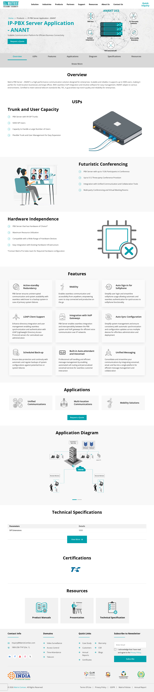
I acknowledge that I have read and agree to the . (129, 651)
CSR (100, 648)
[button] (74, 499)
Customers (86, 648)
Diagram (93, 56)
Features (52, 56)
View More (75, 539)
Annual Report (140, 687)
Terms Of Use (85, 687)
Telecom (50, 657)
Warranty (102, 643)
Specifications (114, 56)
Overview (17, 56)
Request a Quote (17, 41)
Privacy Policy (136, 652)
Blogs (100, 652)
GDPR (112, 687)
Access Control (53, 648)
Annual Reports (85, 653)
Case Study (86, 643)
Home (11, 18)
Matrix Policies (125, 687)
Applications (72, 56)
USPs (34, 56)
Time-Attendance (54, 652)
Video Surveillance (54, 643)
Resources (136, 56)
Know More (77, 64)
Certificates (87, 660)
